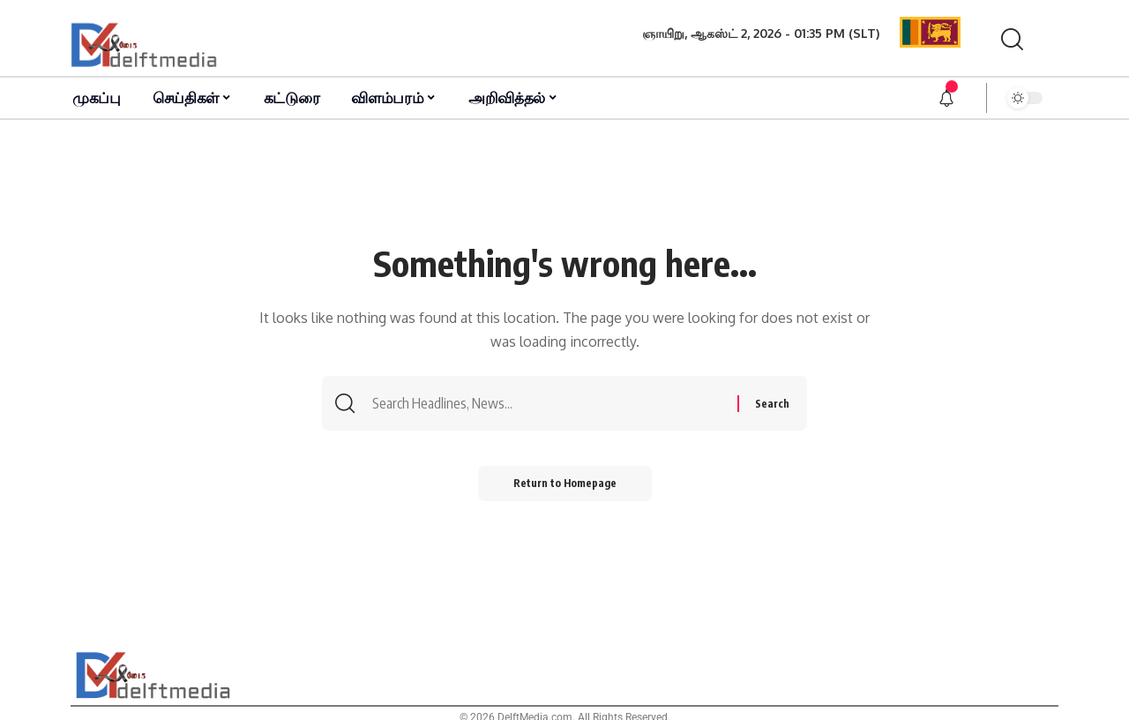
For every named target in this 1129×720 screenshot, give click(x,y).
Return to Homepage (565, 483)
